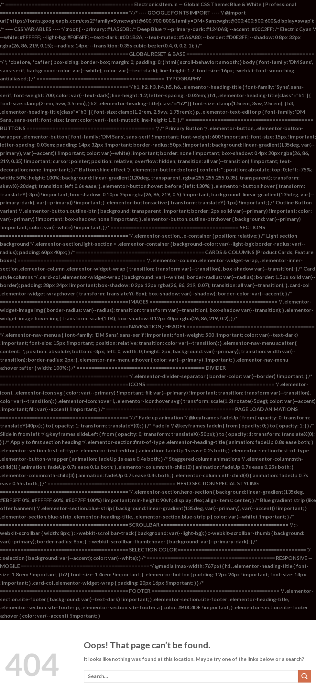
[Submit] (304, 676)
